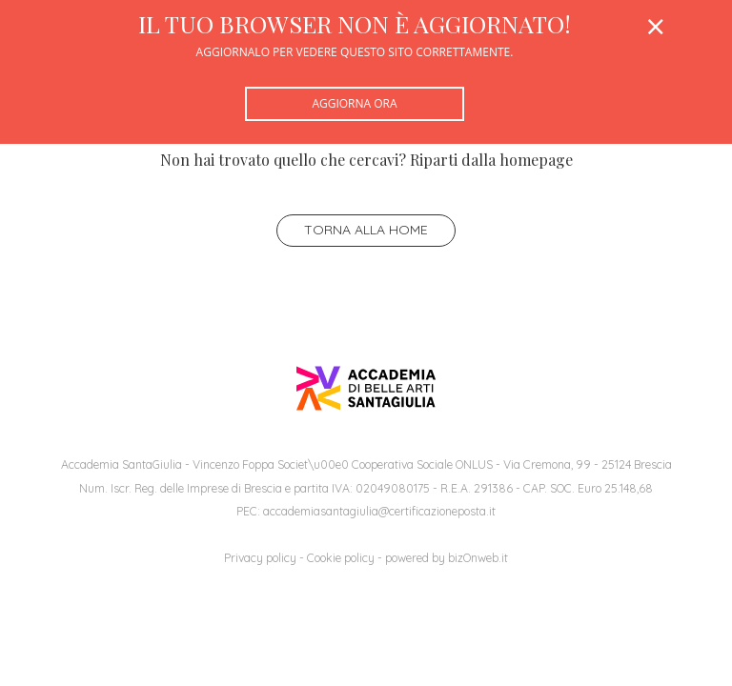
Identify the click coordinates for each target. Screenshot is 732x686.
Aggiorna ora (354, 103)
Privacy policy (260, 558)
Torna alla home (366, 229)
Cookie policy (341, 558)
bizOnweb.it (478, 558)
